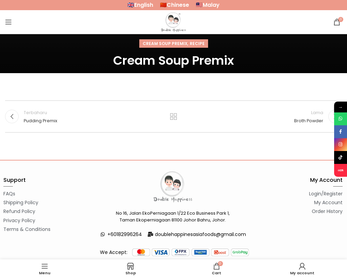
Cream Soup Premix (165, 43)
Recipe (197, 43)
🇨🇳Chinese (174, 5)
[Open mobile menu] (8, 22)
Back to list (173, 116)
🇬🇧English (140, 5)
